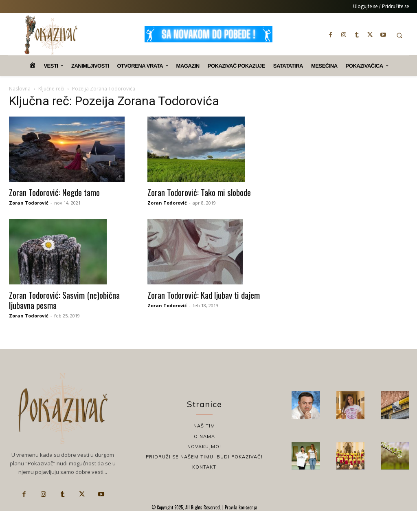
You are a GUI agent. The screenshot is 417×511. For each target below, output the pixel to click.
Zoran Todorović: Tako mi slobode (199, 192)
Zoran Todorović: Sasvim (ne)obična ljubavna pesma (64, 300)
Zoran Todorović (28, 203)
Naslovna (20, 88)
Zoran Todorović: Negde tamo (54, 192)
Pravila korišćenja (240, 507)
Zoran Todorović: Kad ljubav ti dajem (203, 295)
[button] (399, 35)
